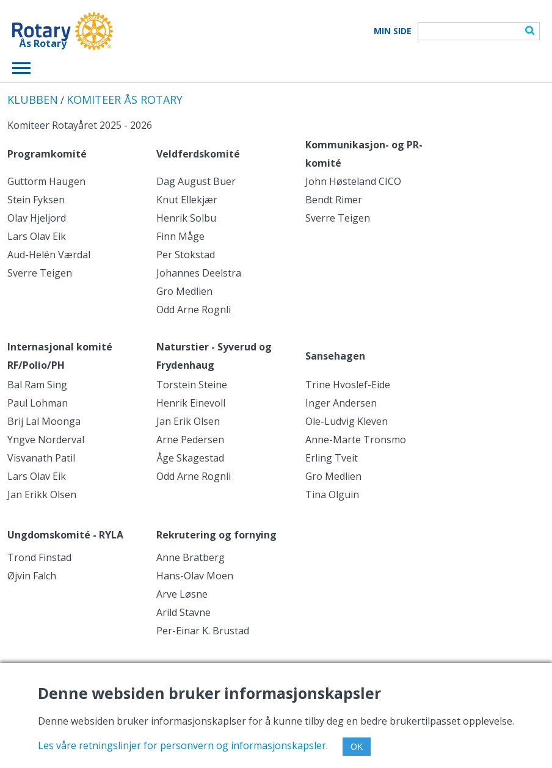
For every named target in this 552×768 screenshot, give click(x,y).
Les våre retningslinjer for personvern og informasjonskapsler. (183, 745)
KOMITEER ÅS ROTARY (125, 99)
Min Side (393, 31)
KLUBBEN (32, 99)
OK (356, 747)
